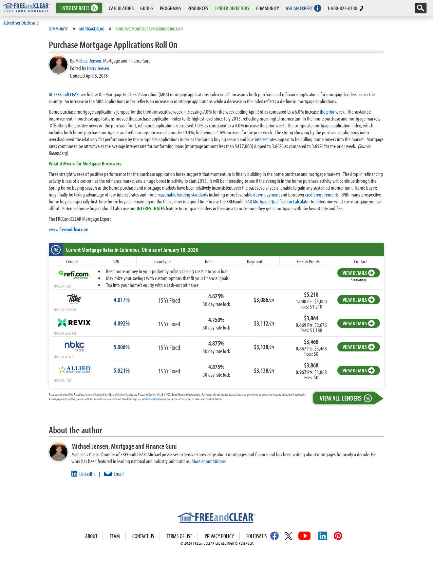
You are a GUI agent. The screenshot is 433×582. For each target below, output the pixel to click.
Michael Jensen (88, 60)
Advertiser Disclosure (21, 22)
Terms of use (179, 536)
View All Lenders (347, 398)
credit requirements (322, 194)
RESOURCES (197, 8)
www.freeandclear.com (68, 229)
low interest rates (262, 139)
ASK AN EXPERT (299, 8)
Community (58, 29)
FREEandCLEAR (66, 94)
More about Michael (209, 461)
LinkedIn (87, 474)
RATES (78, 8)
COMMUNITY (267, 8)
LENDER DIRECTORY (232, 8)
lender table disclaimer (154, 399)
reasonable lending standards (183, 194)
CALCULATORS (121, 8)
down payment (266, 194)
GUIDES (146, 8)
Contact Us (143, 536)
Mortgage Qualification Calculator (281, 201)
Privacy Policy (219, 536)
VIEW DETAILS (359, 272)
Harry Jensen (98, 68)
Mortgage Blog (91, 29)
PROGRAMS (170, 8)
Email (118, 474)
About (91, 536)
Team (115, 536)
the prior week (332, 111)
